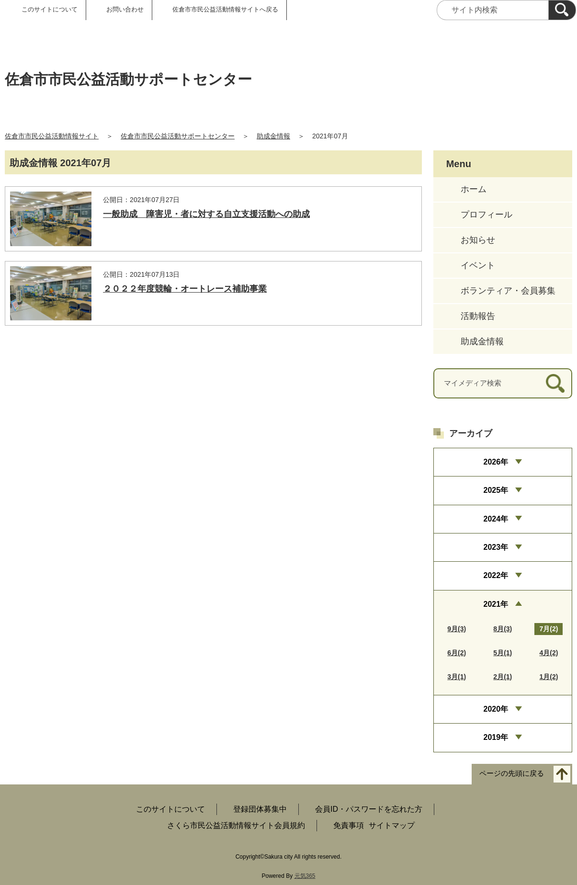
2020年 (496, 709)
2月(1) (502, 677)
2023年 (496, 547)
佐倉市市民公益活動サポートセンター (178, 136)
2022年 (496, 575)
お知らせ (478, 240)
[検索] (562, 10)
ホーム (473, 189)
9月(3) (456, 629)
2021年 (496, 604)
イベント (478, 265)
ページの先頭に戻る (511, 773)
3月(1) (456, 677)
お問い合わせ (125, 9)
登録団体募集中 (260, 809)
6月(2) (456, 653)
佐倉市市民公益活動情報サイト (52, 136)
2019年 (496, 737)
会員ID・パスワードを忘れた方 (368, 809)
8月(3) (502, 629)
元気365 (305, 876)
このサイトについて (50, 9)
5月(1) (502, 653)
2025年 (496, 490)
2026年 (496, 462)
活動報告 (478, 316)
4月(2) (548, 653)
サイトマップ (392, 825)
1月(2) (548, 677)
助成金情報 (273, 136)
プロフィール (486, 214)
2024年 (496, 519)
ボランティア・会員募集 (508, 290)
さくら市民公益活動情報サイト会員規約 (236, 825)
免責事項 (348, 825)
